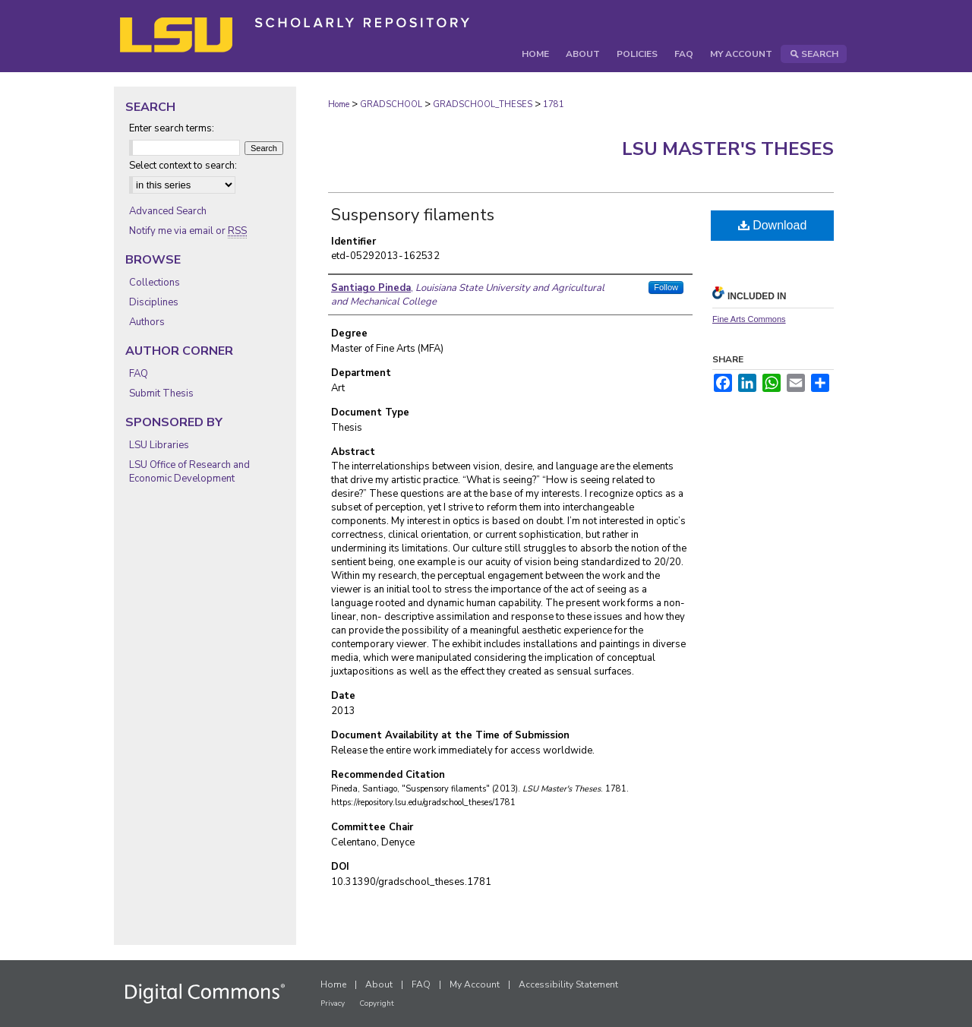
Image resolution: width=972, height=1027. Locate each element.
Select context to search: (183, 165)
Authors (147, 322)
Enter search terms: (171, 128)
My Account (475, 984)
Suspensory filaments (412, 215)
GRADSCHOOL (391, 104)
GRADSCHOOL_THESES (482, 104)
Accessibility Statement (568, 984)
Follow (666, 287)
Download (772, 225)
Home (338, 104)
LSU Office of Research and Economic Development (189, 471)
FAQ (138, 374)
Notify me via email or (188, 231)
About (379, 984)
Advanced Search (168, 211)
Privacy (332, 1003)
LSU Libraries (159, 445)
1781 (553, 104)
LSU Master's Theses (728, 149)
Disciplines (153, 302)
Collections (154, 282)
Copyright (376, 1003)
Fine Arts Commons (749, 319)
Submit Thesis (161, 393)
